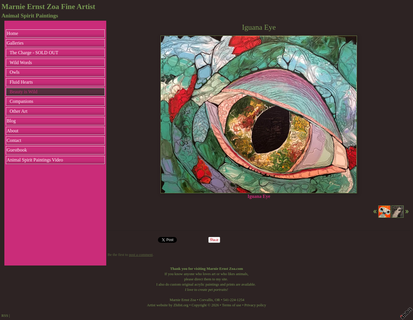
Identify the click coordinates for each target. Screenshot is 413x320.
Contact (14, 140)
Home (12, 33)
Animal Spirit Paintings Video (35, 159)
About (12, 130)
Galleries (15, 43)
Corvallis (206, 300)
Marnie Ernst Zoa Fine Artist (48, 6)
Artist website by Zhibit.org (167, 305)
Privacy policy (255, 305)
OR (217, 300)
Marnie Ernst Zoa (183, 300)
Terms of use (231, 305)
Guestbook (17, 149)
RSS (4, 316)
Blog (11, 120)
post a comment (141, 255)
